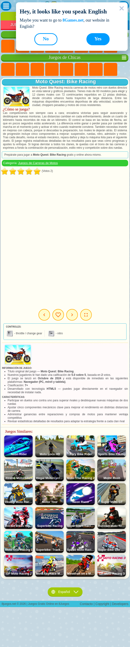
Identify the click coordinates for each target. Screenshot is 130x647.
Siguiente (72, 315)
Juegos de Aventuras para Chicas (96, 69)
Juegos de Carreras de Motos (38, 163)
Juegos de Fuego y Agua (37, 69)
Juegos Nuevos (8, 46)
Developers (120, 604)
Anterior (44, 315)
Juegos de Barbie (52, 69)
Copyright (102, 604)
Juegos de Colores (110, 69)
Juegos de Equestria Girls (22, 69)
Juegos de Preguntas (66, 69)
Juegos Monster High (81, 69)
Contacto (86, 604)
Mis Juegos (58, 315)
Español (65, 592)
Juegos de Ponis (8, 69)
